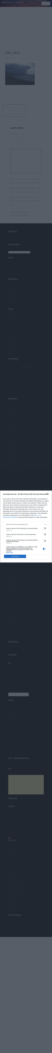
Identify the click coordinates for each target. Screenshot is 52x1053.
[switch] (44, 528)
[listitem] (26, 524)
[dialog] (26, 526)
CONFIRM (15, 556)
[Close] (48, 494)
